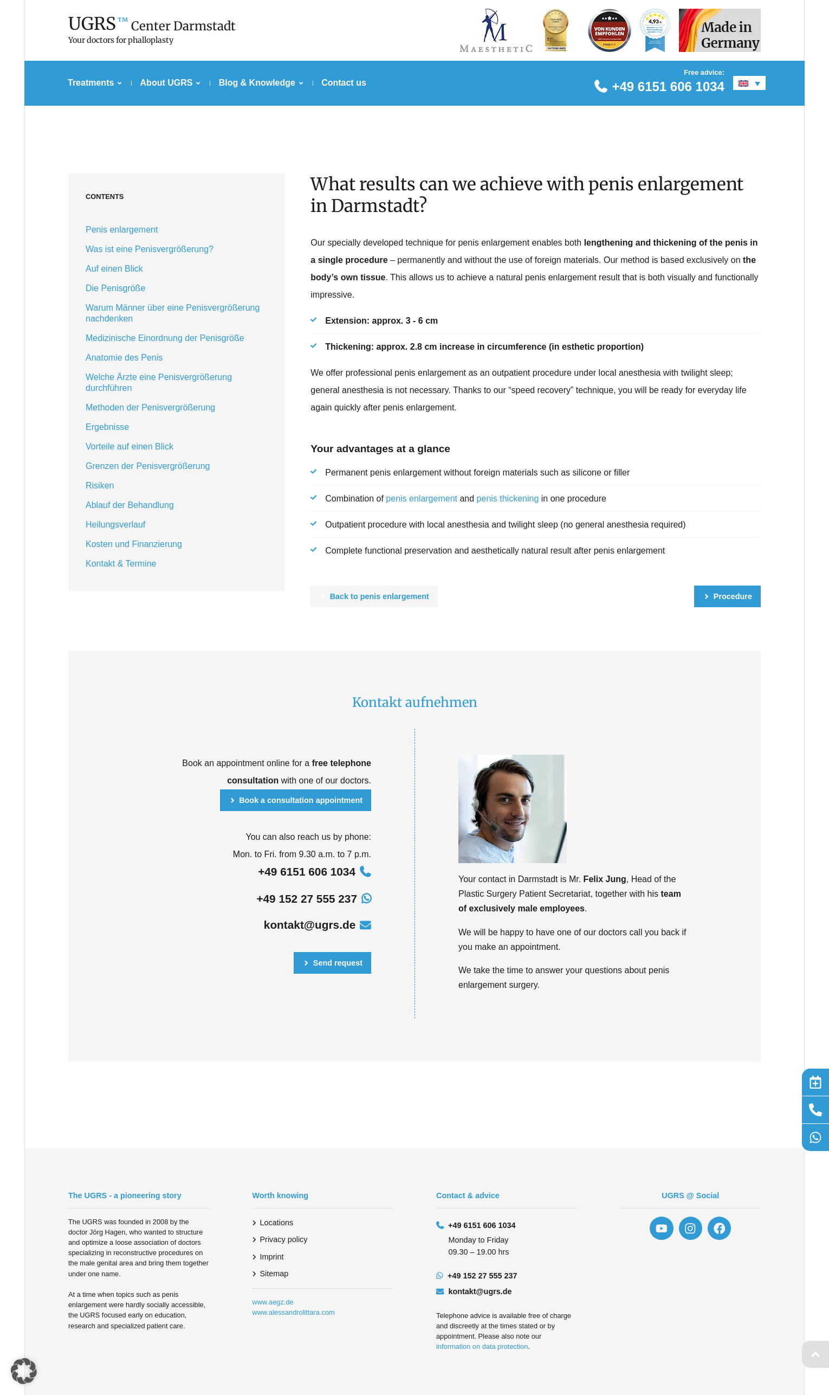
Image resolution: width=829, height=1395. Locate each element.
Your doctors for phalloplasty (120, 40)
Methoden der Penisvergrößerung (150, 407)
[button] (24, 1371)
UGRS (92, 24)
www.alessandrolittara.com (293, 1312)
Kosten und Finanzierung (134, 544)
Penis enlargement (122, 229)
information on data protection (482, 1346)
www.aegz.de (273, 1302)
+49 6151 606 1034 (668, 86)
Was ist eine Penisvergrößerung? (149, 249)
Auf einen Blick (114, 268)
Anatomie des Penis (124, 357)
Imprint (272, 1256)
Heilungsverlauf (115, 524)
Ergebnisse (107, 427)
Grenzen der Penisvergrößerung (148, 466)
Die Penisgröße (115, 288)
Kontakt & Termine (121, 563)
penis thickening (508, 498)
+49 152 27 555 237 (306, 898)
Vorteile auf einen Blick (129, 446)
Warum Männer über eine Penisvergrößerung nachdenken (173, 313)
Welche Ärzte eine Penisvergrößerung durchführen (159, 382)
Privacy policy (284, 1239)
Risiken (100, 485)
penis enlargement (421, 498)
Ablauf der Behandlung (130, 505)
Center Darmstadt (183, 26)
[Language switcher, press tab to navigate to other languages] (749, 83)
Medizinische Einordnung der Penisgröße (165, 338)
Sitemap (274, 1273)
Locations (277, 1222)
